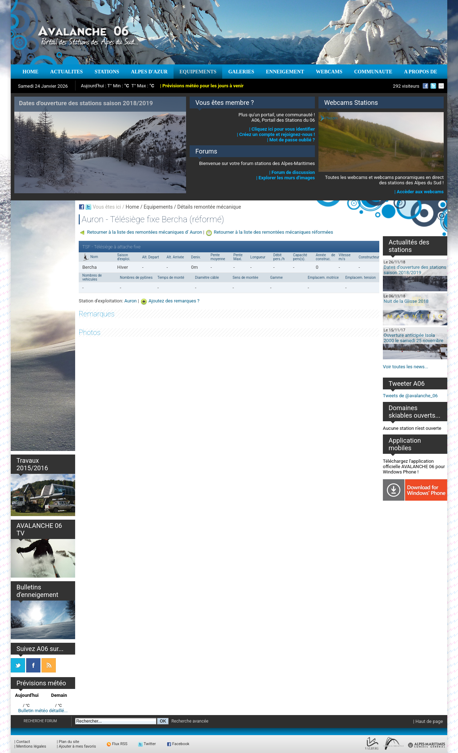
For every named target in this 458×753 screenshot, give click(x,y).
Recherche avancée (190, 721)
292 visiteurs (406, 86)
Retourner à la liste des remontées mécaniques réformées (273, 232)
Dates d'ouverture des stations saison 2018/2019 (415, 269)
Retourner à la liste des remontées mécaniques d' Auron (144, 232)
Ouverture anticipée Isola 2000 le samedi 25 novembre (413, 337)
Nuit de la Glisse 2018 (406, 301)
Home (132, 207)
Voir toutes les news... (405, 366)
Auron (131, 300)
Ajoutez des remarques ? (174, 300)
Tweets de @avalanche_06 (410, 395)
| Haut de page (428, 721)
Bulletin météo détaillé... (43, 710)
